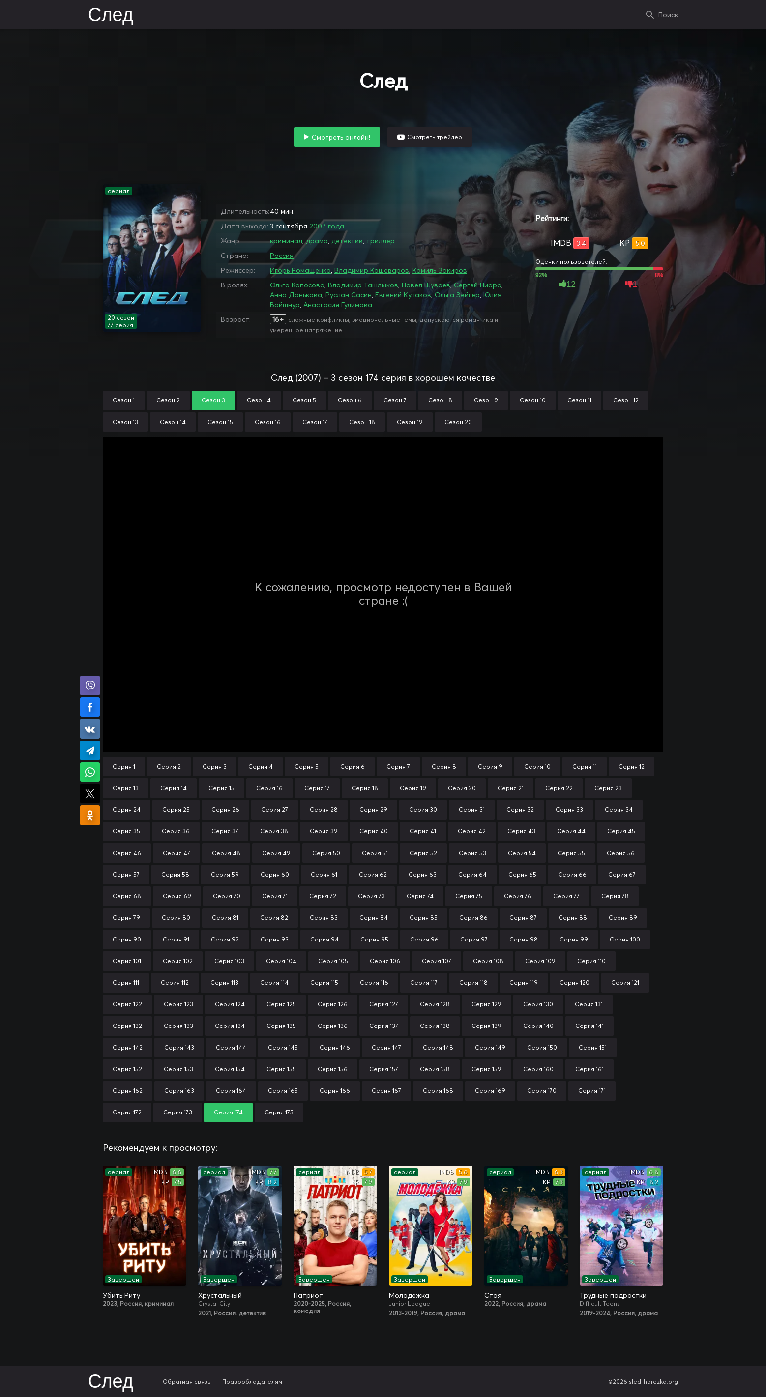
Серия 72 (322, 896)
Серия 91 (176, 939)
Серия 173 (177, 1112)
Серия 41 (423, 831)
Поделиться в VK (90, 729)
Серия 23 (608, 788)
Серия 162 (128, 1090)
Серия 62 (373, 874)
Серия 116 (374, 982)
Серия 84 (373, 917)
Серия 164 (231, 1090)
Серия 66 (572, 874)
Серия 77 (566, 896)
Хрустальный (220, 1295)
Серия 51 (375, 852)
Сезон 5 (304, 400)
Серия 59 (225, 874)
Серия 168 (438, 1090)
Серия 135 (281, 1025)
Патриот (308, 1295)
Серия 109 (540, 961)
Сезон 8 (440, 400)
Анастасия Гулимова (337, 304)
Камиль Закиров (439, 270)
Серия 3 (215, 766)
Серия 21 (511, 788)
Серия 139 (486, 1025)
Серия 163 (179, 1090)
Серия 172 (127, 1112)
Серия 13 (126, 788)
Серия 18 (365, 788)
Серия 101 (127, 961)
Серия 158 (435, 1069)
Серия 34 (619, 809)
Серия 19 (413, 788)
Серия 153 (178, 1069)
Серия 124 (230, 1004)
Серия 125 (281, 1004)
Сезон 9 (486, 400)
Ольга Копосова (297, 285)
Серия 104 (281, 961)
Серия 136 (333, 1025)
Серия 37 (224, 831)
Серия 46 (127, 852)
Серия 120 (574, 982)
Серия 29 (373, 809)
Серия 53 (472, 852)
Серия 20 (462, 788)
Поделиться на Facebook (90, 707)
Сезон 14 (173, 422)
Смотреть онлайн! (341, 137)
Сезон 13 (125, 422)
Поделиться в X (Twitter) (90, 793)
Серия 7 (398, 766)
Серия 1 (124, 766)
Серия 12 (632, 766)
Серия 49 (276, 852)
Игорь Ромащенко (300, 270)
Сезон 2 (168, 400)
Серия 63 (423, 874)
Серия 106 (385, 961)
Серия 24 (127, 809)
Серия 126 (333, 1004)
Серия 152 (127, 1069)
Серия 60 (275, 874)
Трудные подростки (613, 1295)
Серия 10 (537, 766)
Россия (282, 255)
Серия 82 (274, 917)
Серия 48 (226, 852)
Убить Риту (121, 1295)
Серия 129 (486, 1004)
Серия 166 (335, 1090)
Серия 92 (225, 939)
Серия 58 (175, 874)
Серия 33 (569, 809)
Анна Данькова (296, 294)
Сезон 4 (259, 400)
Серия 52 (423, 852)
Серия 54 (522, 852)
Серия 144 (231, 1047)
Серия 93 (275, 939)
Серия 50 (326, 852)
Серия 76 (517, 896)
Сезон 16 (268, 422)
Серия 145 (283, 1047)
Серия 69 (177, 896)
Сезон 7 (395, 400)
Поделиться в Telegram (90, 750)
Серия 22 (559, 788)
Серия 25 (176, 809)
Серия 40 (373, 831)
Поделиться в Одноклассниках (90, 815)
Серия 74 (420, 896)
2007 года (326, 226)
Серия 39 (324, 831)
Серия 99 (574, 939)
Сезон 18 (362, 422)
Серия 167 (386, 1090)
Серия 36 (176, 831)
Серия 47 (176, 852)
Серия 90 (127, 939)
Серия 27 (274, 809)
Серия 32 (520, 809)
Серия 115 (324, 982)
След (110, 15)
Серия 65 (522, 874)
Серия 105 (333, 961)
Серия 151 (593, 1047)
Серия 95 (374, 939)
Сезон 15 (220, 422)
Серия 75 (468, 896)
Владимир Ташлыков (363, 285)
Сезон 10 (533, 400)
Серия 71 (275, 896)
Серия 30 (423, 809)
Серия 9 (490, 766)
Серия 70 (226, 896)
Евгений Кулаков (403, 294)
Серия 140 (538, 1025)
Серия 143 (179, 1047)
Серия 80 (176, 917)
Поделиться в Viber (90, 685)
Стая (492, 1295)
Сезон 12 (626, 400)
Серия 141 (589, 1025)
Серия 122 (127, 1004)
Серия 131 (589, 1004)
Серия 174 (228, 1112)
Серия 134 (230, 1025)
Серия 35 (126, 831)
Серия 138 (435, 1025)
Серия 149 (490, 1047)
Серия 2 (169, 766)
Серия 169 (490, 1090)
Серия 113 (224, 982)
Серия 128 (435, 1004)
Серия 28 (324, 809)
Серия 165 (283, 1090)
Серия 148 (438, 1047)
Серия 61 (324, 874)
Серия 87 (523, 917)
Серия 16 (269, 788)
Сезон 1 (124, 400)
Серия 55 (571, 852)
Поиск (668, 14)
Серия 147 (386, 1047)
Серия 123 (178, 1004)
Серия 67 (622, 874)
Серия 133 (178, 1025)
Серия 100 (625, 939)
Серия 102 (178, 961)
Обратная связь (187, 1381)
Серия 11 (584, 766)
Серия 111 (126, 982)
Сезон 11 (579, 400)
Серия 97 (474, 939)
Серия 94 (324, 939)
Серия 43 (521, 831)
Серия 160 (538, 1069)
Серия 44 (571, 831)
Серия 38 (274, 831)
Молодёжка (409, 1295)
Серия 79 (126, 917)
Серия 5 (307, 766)
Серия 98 (523, 939)
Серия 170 (542, 1090)
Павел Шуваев (426, 285)
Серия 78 (615, 896)
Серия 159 (486, 1069)
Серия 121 (625, 982)
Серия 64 (472, 874)
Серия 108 (488, 961)
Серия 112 (175, 982)
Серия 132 (127, 1025)
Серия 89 (623, 917)
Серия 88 (573, 917)
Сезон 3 (213, 400)
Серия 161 (589, 1069)
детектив (347, 240)
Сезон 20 (458, 422)
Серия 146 (335, 1047)
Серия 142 (128, 1047)
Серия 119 (523, 982)
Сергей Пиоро (477, 285)
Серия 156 (333, 1069)
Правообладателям (252, 1381)
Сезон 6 (350, 400)
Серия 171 (592, 1090)
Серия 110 (591, 961)
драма (317, 240)
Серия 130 (538, 1004)
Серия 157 (383, 1069)
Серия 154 (230, 1069)
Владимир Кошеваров (371, 270)
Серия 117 (424, 982)
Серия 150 (542, 1047)
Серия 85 (424, 917)
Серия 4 (260, 766)
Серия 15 (221, 788)
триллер (380, 240)
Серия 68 (127, 896)
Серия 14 (173, 788)
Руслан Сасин (348, 294)
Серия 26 (225, 809)
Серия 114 (274, 982)
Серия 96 (424, 939)
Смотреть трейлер (434, 137)
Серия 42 (472, 831)
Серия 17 (317, 788)
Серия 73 (371, 896)
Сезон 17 (314, 422)
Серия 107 (436, 961)
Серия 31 (472, 809)
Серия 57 (126, 874)
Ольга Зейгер (457, 294)
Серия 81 (225, 917)
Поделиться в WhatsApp (90, 772)
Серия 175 (279, 1112)
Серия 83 (324, 917)
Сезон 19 (410, 422)
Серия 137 (383, 1025)
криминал (286, 240)
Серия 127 (383, 1004)
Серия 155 (281, 1069)
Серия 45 (621, 831)
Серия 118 (473, 982)
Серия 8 (444, 766)
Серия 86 (473, 917)
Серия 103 (229, 961)
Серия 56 (621, 852)
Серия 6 (352, 766)
